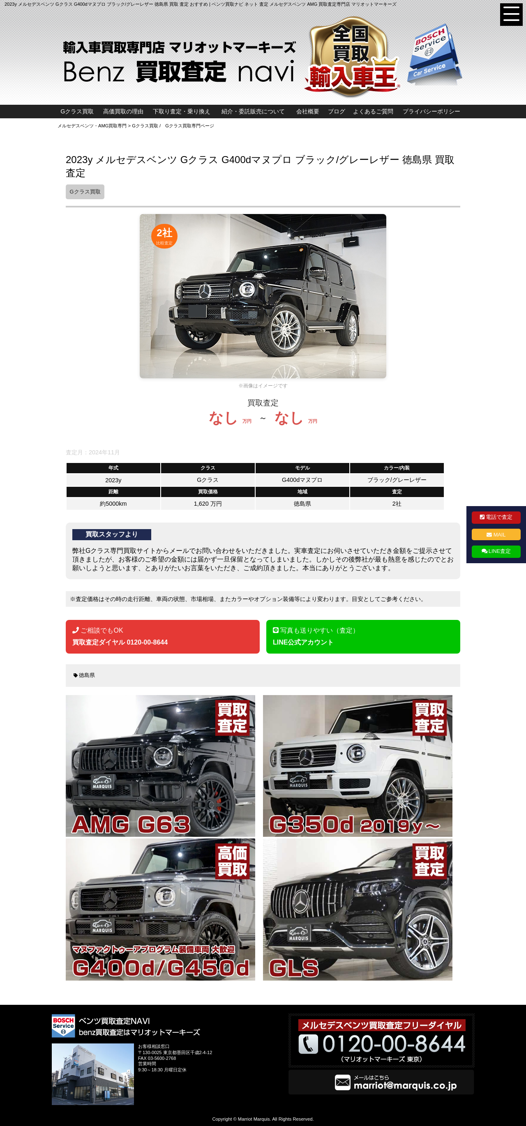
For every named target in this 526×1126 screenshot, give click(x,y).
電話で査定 (499, 517)
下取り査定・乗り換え (181, 111)
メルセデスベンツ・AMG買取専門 (92, 125)
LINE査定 (500, 551)
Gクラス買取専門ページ (189, 125)
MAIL (500, 535)
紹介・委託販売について (253, 111)
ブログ (336, 111)
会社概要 (307, 111)
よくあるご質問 (373, 111)
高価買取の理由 (123, 111)
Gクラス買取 (77, 111)
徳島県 (87, 675)
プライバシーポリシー (431, 111)
